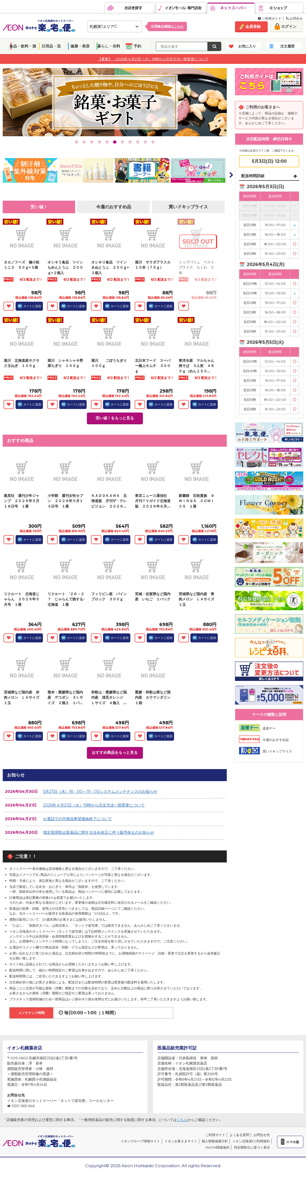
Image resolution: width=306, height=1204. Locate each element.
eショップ (279, 8)
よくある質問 (239, 1135)
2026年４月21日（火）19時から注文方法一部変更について (94, 805)
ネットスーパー (231, 8)
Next (231, 175)
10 (145, 142)
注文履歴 (287, 46)
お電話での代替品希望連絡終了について (77, 818)
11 (153, 142)
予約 (137, 46)
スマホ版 (292, 1142)
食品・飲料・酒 (22, 46)
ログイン (288, 26)
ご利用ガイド (269, 18)
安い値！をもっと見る (115, 418)
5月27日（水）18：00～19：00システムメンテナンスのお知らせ (100, 791)
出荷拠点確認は (167, 26)
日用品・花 (51, 46)
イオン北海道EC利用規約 (251, 1141)
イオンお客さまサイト (180, 1141)
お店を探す (130, 8)
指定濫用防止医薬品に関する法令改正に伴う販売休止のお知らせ (98, 832)
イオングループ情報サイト (140, 1141)
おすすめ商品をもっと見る (115, 752)
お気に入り (247, 46)
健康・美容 (80, 46)
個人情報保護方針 (215, 1141)
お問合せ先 (262, 1135)
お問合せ (294, 18)
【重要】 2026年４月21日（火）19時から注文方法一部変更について (153, 59)
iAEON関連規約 (217, 1147)
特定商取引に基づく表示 (252, 1147)
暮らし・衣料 (108, 46)
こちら (182, 1119)
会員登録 (253, 26)
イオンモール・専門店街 (181, 8)
